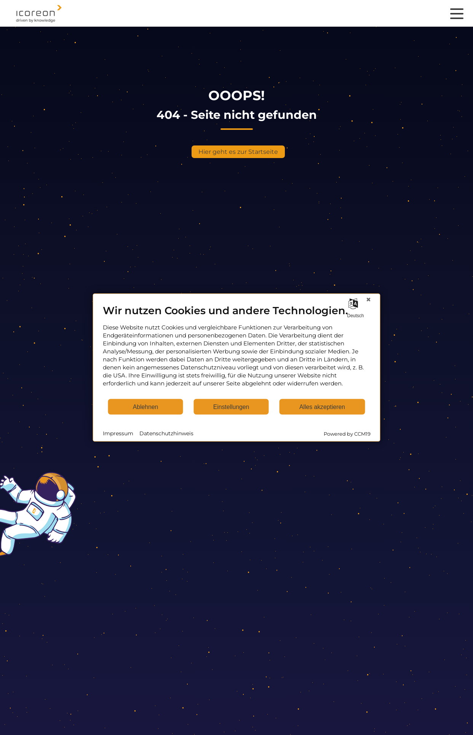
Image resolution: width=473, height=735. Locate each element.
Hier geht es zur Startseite (238, 151)
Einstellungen (231, 406)
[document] (237, 351)
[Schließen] (368, 299)
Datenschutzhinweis (166, 433)
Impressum (118, 433)
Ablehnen (145, 406)
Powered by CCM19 (347, 434)
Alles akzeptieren (322, 406)
